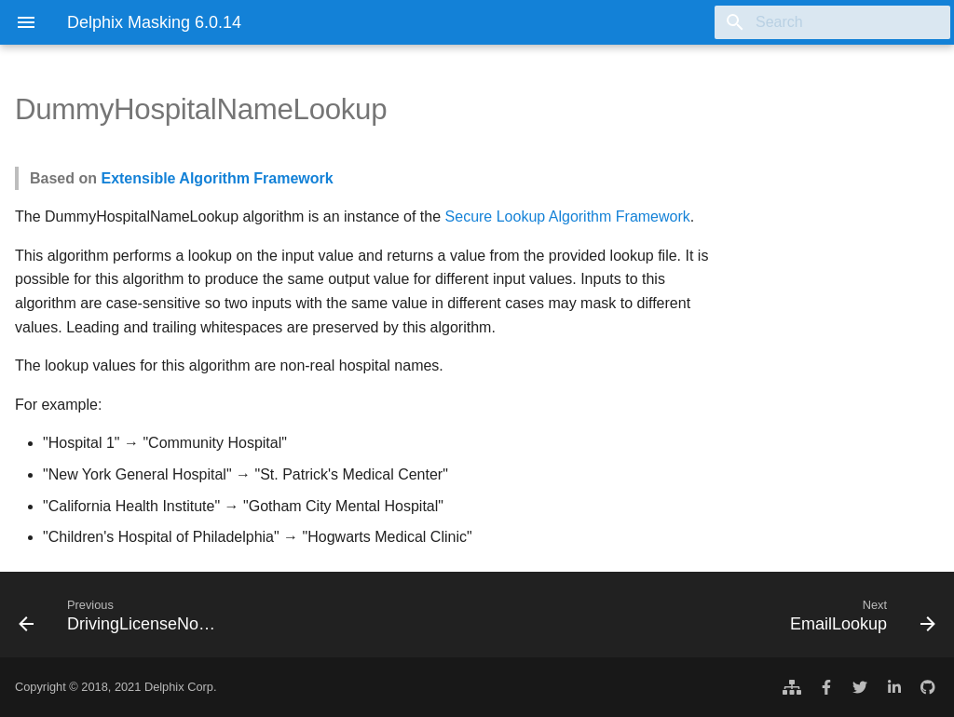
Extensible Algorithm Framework (217, 178)
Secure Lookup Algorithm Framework (567, 216)
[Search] (841, 22)
